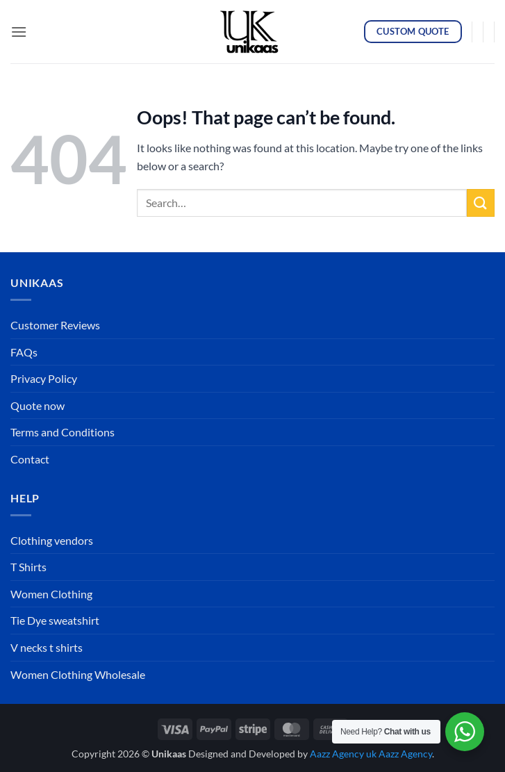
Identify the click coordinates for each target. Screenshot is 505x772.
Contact (29, 459)
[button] (18, 32)
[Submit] (481, 202)
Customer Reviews (55, 324)
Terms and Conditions (62, 431)
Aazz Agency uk (343, 753)
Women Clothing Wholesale (77, 674)
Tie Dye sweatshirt (54, 620)
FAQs (24, 352)
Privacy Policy (43, 378)
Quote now (37, 405)
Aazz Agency (405, 753)
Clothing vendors (51, 540)
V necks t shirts (46, 647)
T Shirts (28, 566)
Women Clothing (51, 593)
